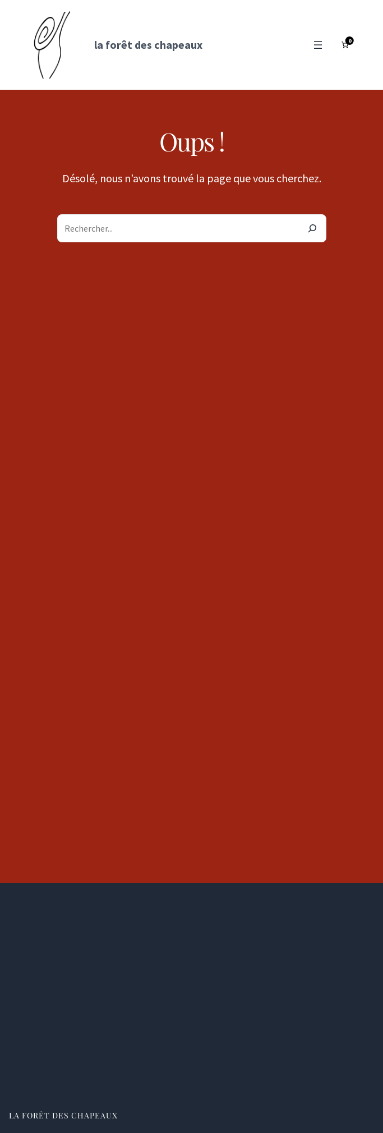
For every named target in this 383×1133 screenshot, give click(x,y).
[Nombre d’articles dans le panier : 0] (344, 44)
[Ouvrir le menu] (318, 45)
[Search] (312, 228)
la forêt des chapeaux (148, 45)
